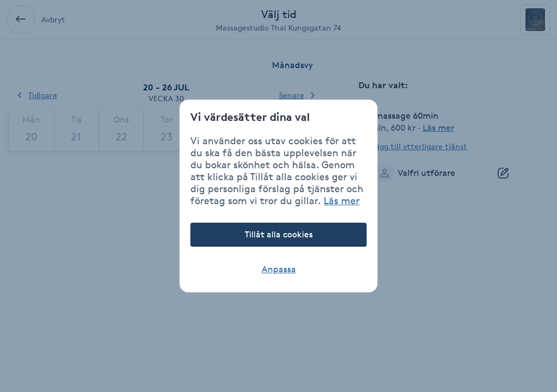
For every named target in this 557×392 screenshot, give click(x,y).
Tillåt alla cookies (279, 234)
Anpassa (279, 269)
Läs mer (342, 200)
